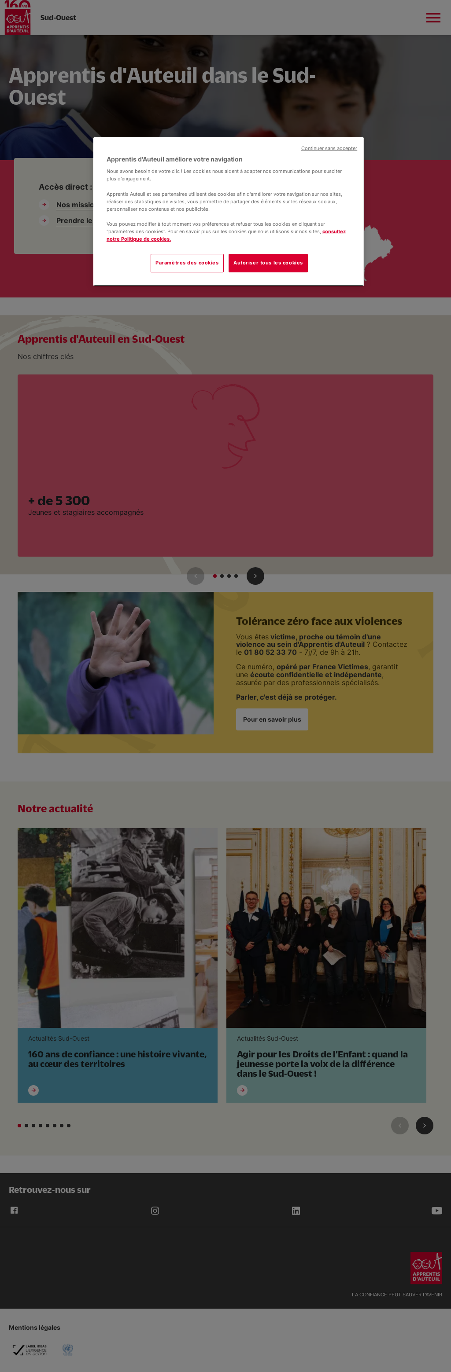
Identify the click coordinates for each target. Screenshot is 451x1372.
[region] (228, 211)
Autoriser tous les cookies (268, 263)
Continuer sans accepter (329, 148)
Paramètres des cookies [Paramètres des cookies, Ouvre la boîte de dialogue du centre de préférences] (187, 263)
